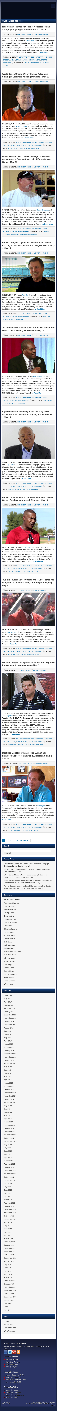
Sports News (34, 60)
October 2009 (9, 1294)
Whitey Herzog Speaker (36, 148)
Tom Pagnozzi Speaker (34, 745)
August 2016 (8, 1028)
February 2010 (9, 1281)
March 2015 (8, 1083)
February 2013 (9, 1164)
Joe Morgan (12, 632)
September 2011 (10, 1219)
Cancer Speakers (10, 922)
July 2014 (7, 1109)
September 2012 (10, 1180)
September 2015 (10, 1063)
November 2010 (10, 1251)
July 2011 (7, 1226)
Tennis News (9, 978)
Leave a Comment (41, 34)
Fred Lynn (41, 806)
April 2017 (8, 1002)
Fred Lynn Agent (14, 830)
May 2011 (7, 1232)
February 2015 (9, 1086)
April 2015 (8, 1080)
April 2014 (8, 1119)
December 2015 (10, 1054)
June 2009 (8, 1307)
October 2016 (9, 1021)
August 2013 (8, 1145)
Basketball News (10, 909)
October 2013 (9, 1138)
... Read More (43, 52)
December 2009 (10, 1287)
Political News (9, 961)
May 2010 (7, 1271)
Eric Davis (27, 547)
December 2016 (10, 1015)
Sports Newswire (26, 11)
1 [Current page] (3, 840)
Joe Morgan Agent (15, 654)
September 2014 (10, 1102)
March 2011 (8, 1238)
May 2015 (7, 1076)
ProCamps (8, 965)
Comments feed (10, 1328)
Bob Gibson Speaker (17, 403)
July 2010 (7, 1264)
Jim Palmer (29, 41)
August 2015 (8, 1067)
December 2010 (10, 1248)
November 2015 (10, 1057)
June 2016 (8, 1034)
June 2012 (8, 1190)
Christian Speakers (11, 929)
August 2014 (8, 1106)
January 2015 (9, 1089)
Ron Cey (25, 295)
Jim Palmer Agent (32, 63)
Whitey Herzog (21, 126)
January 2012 (9, 1206)
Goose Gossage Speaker (27, 234)
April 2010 (8, 1274)
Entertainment (9, 932)
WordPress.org (9, 1331)
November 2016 (10, 1018)
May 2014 (7, 1115)
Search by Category (13, 1392)
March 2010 (8, 1277)
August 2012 (8, 1183)
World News (8, 984)
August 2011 (8, 1222)
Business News (10, 919)
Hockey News (9, 948)
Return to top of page (6, 1402)
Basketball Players (12, 1362)
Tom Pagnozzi (7, 716)
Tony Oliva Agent (14, 489)
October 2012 (9, 1177)
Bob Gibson (37, 376)
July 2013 (7, 1148)
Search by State (12, 1397)
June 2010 (8, 1268)
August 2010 (8, 1261)
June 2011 (8, 1229)
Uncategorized (9, 981)
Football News (9, 935)
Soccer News (9, 968)
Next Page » (25, 840)
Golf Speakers (9, 945)
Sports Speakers (35, 145)
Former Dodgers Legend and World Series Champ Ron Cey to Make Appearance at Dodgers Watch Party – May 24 (28, 245)
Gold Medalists (9, 939)
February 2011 (9, 1242)
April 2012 (8, 1196)
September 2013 (10, 1141)
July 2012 (7, 1187)
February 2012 (9, 1203)
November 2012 (10, 1174)
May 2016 (7, 1038)
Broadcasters (22, 60)
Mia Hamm (10, 1382)
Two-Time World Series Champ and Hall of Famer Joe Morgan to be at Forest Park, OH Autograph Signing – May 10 (28, 583)
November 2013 (10, 1135)
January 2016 (9, 1050)
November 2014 (10, 1096)
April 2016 (8, 1041)
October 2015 (9, 1060)
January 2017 (9, 1012)
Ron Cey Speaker (16, 319)
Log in (6, 1321)
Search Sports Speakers (15, 1395)
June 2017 (8, 995)
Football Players (12, 1364)
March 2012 (8, 1200)
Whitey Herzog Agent (16, 148)
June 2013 (8, 1151)
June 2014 (8, 1112)
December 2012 (10, 1170)
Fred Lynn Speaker (30, 830)
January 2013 (9, 1167)
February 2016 (9, 1047)
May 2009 (7, 1310)
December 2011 (10, 1209)
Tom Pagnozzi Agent (16, 745)
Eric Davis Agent (14, 571)
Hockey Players (11, 1367)
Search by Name (12, 1390)
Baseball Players (12, 1360)
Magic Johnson (11, 1375)
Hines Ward (10, 1380)
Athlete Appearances (25, 57)
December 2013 (10, 1132)
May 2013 (7, 1154)
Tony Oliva (10, 465)
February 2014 (9, 1125)
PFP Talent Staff (24, 34)
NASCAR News (10, 955)
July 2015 (7, 1070)
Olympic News (9, 958)
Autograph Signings (43, 57)
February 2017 (9, 1008)
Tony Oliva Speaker (30, 489)
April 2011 (8, 1235)
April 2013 (8, 1157)
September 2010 (10, 1258)
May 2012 (7, 1193)
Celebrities (8, 926)
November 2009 (10, 1290)
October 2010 (9, 1255)
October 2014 (9, 1099)
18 (17, 840)
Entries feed (8, 1325)
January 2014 (9, 1128)
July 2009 (7, 1303)
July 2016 (7, 1031)
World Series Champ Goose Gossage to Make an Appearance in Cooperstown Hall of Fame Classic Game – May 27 (26, 159)
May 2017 (7, 999)
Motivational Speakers (12, 952)
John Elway (10, 1377)
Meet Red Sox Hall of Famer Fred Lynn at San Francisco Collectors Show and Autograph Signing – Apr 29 (27, 756)
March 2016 (8, 1044)
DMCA (52, 1403)
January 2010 (9, 1284)
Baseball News (9, 60)
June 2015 (8, 1073)
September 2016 (10, 1025)
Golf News (8, 942)
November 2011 (10, 1213)
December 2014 (10, 1093)
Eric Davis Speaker (30, 571)
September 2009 (10, 1297)
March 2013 (8, 1161)
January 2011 (9, 1245)
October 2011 (9, 1216)
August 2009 (8, 1300)
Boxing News (9, 913)
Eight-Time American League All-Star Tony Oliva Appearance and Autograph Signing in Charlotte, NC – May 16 (27, 414)
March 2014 (8, 1122)
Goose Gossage (43, 210)
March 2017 (8, 1005)
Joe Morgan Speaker (32, 654)
